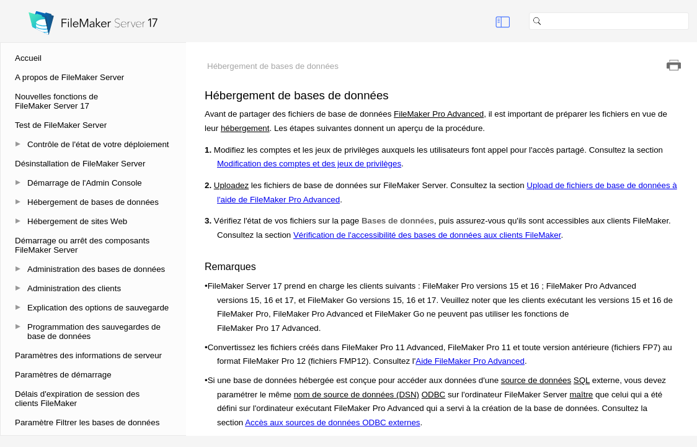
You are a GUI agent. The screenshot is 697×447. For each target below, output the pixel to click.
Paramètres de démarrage (63, 374)
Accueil (28, 58)
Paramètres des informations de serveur (88, 355)
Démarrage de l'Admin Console (84, 182)
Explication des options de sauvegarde (98, 307)
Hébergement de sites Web (77, 221)
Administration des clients (74, 288)
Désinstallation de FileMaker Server (80, 163)
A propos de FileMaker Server (69, 77)
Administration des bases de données (96, 269)
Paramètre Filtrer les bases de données (87, 422)
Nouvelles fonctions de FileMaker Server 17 (56, 101)
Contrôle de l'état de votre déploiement (98, 144)
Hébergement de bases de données (93, 202)
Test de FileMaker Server (61, 125)
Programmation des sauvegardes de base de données (94, 331)
